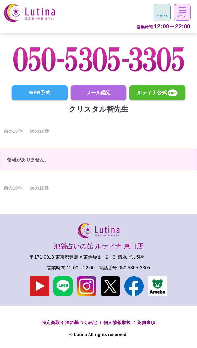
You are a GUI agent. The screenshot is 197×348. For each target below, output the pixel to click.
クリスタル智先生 (98, 109)
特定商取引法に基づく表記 (69, 322)
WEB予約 (39, 92)
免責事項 (146, 322)
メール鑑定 (98, 92)
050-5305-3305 (134, 267)
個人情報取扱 (117, 322)
